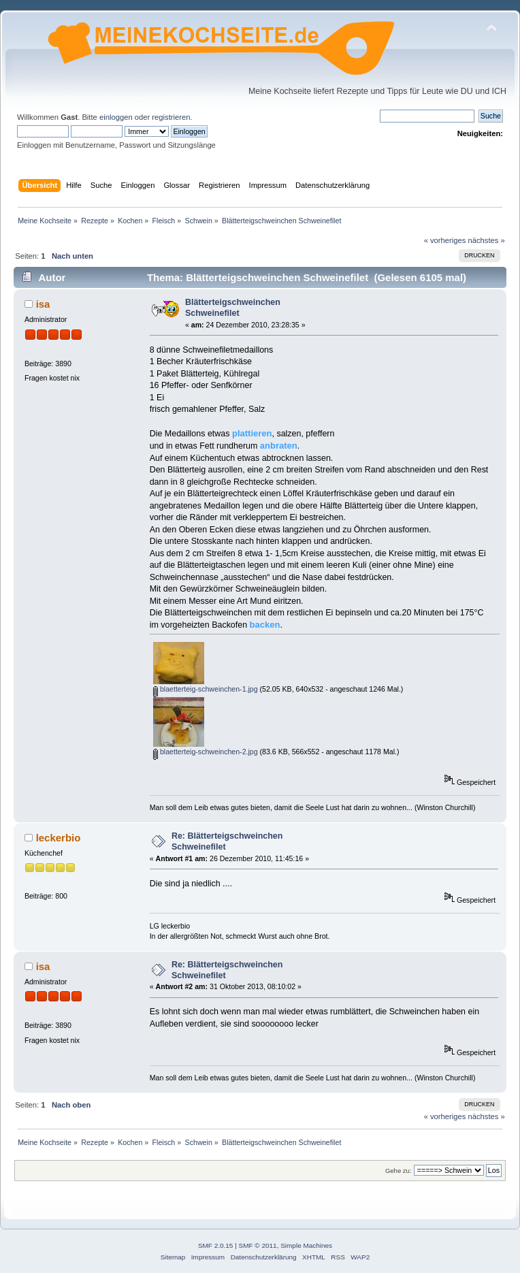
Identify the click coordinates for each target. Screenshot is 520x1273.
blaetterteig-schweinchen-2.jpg (205, 751)
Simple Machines (306, 1245)
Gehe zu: (398, 1170)
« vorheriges (445, 240)
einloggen (116, 117)
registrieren (171, 117)
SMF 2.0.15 (215, 1245)
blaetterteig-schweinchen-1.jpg (205, 689)
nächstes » (486, 240)
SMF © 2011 (258, 1245)
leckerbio (58, 837)
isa (43, 304)
